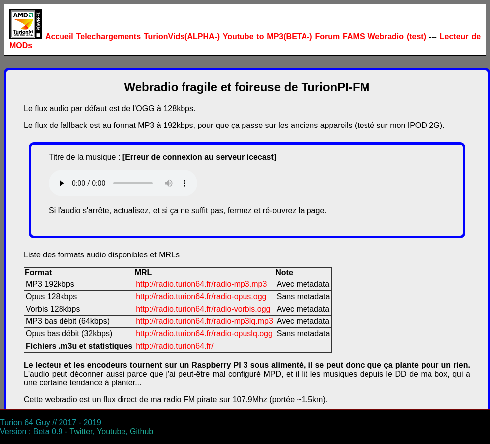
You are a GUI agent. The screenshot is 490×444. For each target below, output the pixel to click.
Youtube (111, 431)
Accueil (59, 36)
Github (141, 431)
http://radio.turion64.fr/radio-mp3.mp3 (201, 284)
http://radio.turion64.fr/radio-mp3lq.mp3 (204, 321)
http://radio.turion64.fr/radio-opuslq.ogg (204, 333)
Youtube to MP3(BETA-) (267, 36)
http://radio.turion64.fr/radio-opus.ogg (201, 296)
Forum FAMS (340, 36)
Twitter (80, 431)
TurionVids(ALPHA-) (182, 36)
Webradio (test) (397, 36)
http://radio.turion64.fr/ (175, 346)
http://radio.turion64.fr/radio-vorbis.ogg (203, 309)
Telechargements (108, 36)
